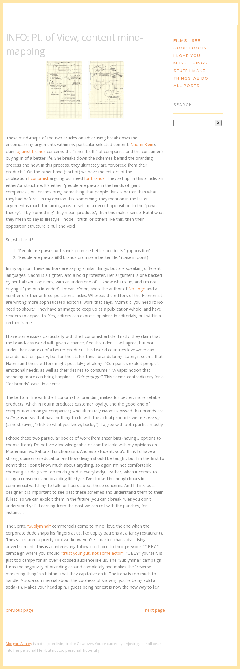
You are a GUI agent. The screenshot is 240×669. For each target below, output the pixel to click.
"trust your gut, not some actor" (92, 553)
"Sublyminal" (39, 526)
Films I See (187, 40)
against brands (31, 151)
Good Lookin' (191, 48)
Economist (38, 178)
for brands (94, 178)
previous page (19, 610)
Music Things (190, 63)
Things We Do (190, 78)
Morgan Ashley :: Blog (122, 13)
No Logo (136, 289)
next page (155, 610)
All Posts (186, 86)
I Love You (186, 56)
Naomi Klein (141, 144)
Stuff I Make (189, 71)
